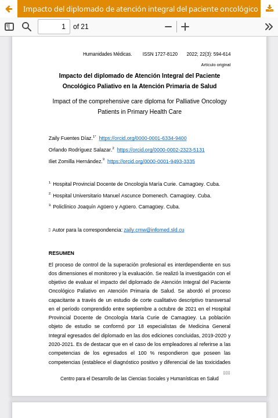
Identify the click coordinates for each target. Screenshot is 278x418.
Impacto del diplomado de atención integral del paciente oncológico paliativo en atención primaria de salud (150, 8)
